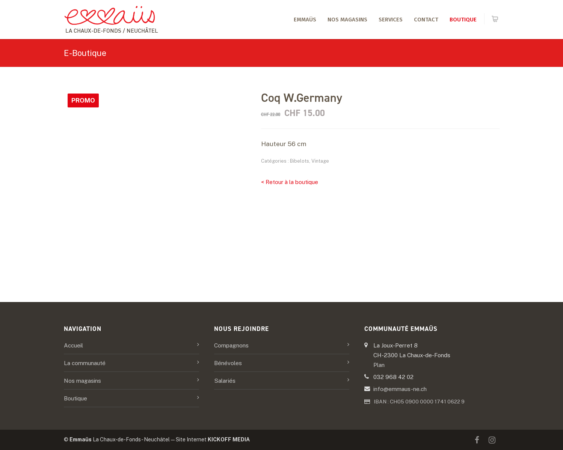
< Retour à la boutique (289, 182)
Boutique (463, 19)
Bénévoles (228, 362)
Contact (426, 19)
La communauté (85, 362)
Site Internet (213, 439)
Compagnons (231, 345)
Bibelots (299, 161)
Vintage (320, 161)
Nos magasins (347, 19)
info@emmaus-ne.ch (400, 388)
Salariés (224, 380)
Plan (379, 364)
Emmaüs (305, 19)
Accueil (73, 345)
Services (391, 19)
